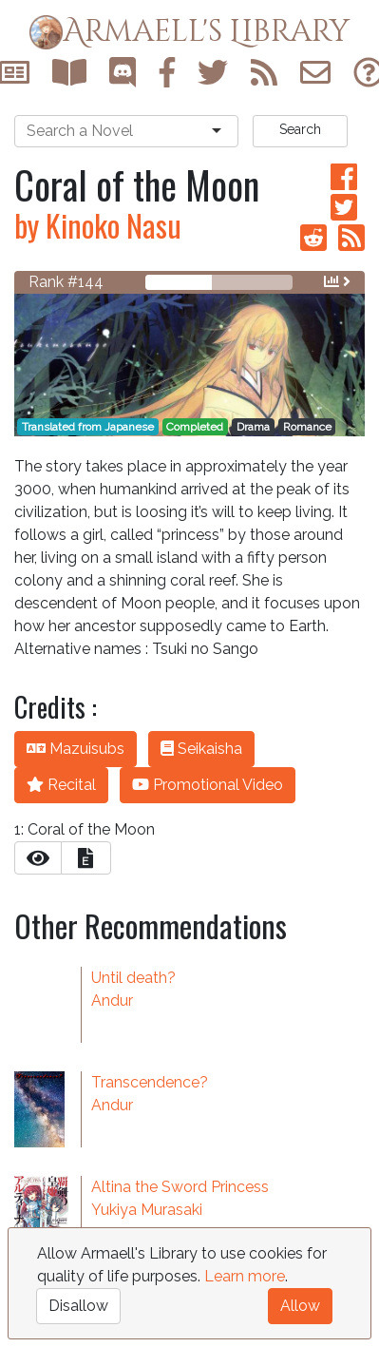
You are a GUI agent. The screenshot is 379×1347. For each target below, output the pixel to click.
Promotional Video (207, 785)
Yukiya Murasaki (146, 1210)
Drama (253, 426)
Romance (307, 426)
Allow (300, 1306)
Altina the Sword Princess (180, 1187)
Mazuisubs (75, 749)
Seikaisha (201, 749)
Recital (61, 785)
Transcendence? (149, 1082)
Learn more (244, 1276)
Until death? (133, 978)
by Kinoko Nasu (97, 224)
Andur (112, 1000)
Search (300, 129)
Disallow (78, 1306)
